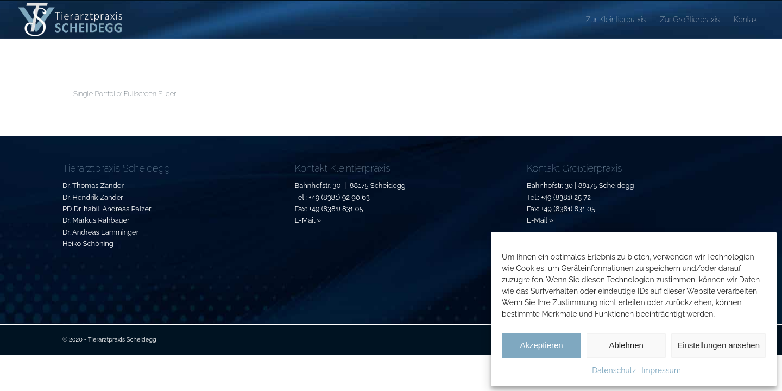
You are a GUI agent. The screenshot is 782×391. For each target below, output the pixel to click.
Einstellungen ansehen (718, 345)
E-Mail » (308, 220)
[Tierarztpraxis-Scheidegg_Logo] (70, 20)
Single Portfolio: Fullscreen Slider (124, 94)
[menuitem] (616, 20)
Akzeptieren (541, 345)
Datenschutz (614, 370)
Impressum (661, 370)
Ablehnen (626, 345)
